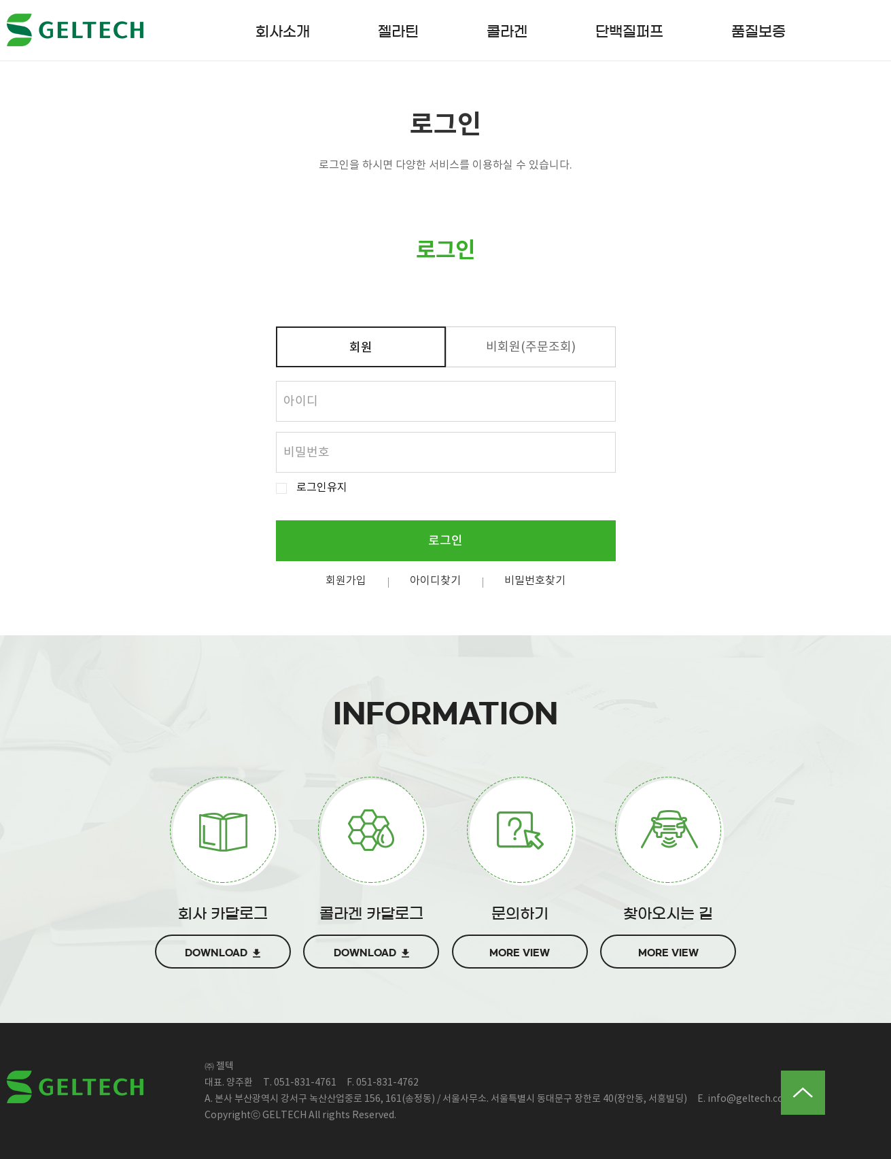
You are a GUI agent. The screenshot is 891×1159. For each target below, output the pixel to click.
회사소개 (283, 31)
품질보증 (758, 31)
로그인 (445, 541)
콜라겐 (507, 31)
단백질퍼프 (629, 31)
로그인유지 (321, 488)
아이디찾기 (435, 581)
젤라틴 (398, 31)
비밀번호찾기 (534, 581)
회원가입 (346, 581)
